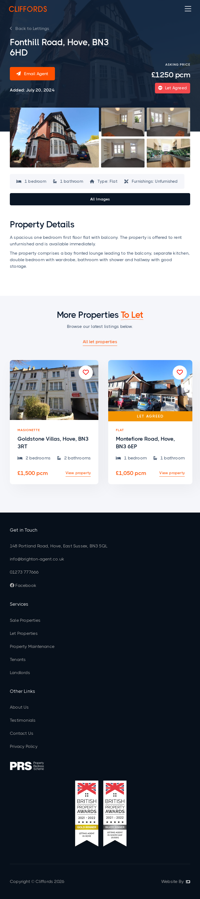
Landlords (20, 672)
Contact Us (21, 733)
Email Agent (32, 73)
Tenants (18, 659)
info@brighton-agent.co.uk (37, 559)
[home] (28, 8)
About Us (19, 707)
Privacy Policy (23, 746)
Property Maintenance (32, 646)
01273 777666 (24, 572)
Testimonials (23, 720)
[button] (188, 8)
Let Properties (24, 633)
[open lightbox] (54, 137)
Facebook (23, 585)
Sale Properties (25, 620)
